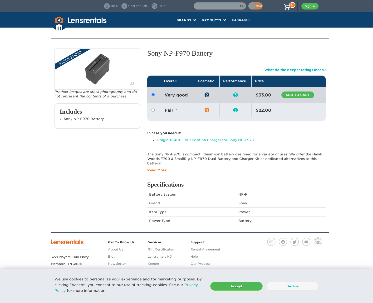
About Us (115, 249)
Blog (112, 256)
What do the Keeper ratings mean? (295, 70)
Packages (241, 20)
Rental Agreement (205, 249)
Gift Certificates (161, 249)
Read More (157, 170)
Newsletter (117, 263)
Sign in (310, 6)
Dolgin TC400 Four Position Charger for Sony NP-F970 (205, 140)
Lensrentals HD (160, 256)
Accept (236, 286)
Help (194, 256)
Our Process (201, 263)
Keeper (153, 263)
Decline (292, 286)
